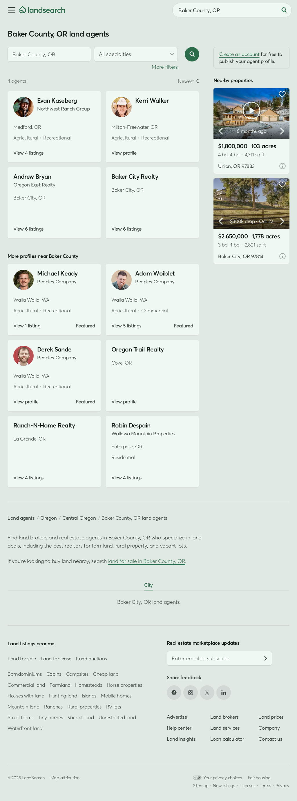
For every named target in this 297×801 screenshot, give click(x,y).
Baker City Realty (134, 176)
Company (269, 728)
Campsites (77, 674)
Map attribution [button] (64, 777)
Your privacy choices (217, 778)
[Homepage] (42, 10)
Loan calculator (227, 739)
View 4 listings (28, 152)
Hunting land (63, 696)
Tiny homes (50, 717)
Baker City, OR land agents (148, 602)
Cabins (53, 674)
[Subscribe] (265, 658)
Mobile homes (116, 696)
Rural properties (84, 707)
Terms (265, 785)
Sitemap (201, 785)
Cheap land (105, 674)
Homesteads (88, 685)
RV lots (113, 707)
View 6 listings (28, 228)
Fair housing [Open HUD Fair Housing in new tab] (259, 777)
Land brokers (224, 717)
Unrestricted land (117, 717)
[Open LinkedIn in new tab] (223, 692)
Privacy (282, 785)
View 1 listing (26, 325)
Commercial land (26, 685)
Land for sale (22, 658)
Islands (89, 696)
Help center (179, 728)
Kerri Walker (152, 100)
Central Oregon (79, 518)
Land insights (181, 739)
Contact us (270, 739)
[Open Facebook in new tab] (174, 692)
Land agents (21, 518)
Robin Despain (131, 425)
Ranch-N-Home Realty (44, 425)
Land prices (271, 717)
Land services (225, 728)
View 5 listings (126, 325)
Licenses (248, 785)
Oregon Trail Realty (137, 349)
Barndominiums (25, 674)
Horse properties (124, 685)
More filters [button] (165, 67)
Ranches (53, 707)
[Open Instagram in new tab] (190, 692)
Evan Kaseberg (57, 100)
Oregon (48, 518)
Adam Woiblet (155, 273)
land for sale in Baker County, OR (146, 561)
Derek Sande (54, 349)
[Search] (284, 10)
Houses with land (26, 696)
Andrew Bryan (32, 176)
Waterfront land (25, 728)
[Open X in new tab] (207, 692)
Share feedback (184, 677)
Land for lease (56, 658)
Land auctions (91, 658)
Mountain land (23, 707)
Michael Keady (57, 273)
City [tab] (148, 585)
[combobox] (232, 10)
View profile (123, 152)
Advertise (177, 717)
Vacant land (81, 717)
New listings (224, 785)
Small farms (20, 717)
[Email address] (219, 658)
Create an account (239, 54)
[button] (9, 10)
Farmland (60, 685)
